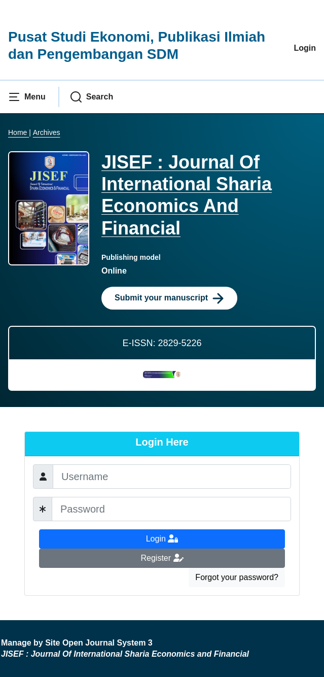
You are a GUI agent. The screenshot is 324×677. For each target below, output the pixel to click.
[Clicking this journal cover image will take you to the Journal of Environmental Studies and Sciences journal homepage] (48, 207)
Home (18, 132)
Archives (46, 132)
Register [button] (161, 558)
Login (305, 48)
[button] (27, 97)
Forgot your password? (236, 577)
